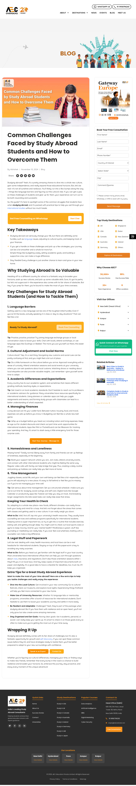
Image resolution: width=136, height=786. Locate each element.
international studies (16, 208)
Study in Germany (63, 726)
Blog (112, 13)
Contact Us (56, 651)
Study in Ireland (62, 722)
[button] (17, 175)
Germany (103, 247)
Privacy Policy (55, 779)
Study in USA (61, 704)
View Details (38, 760)
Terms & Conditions (69, 779)
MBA (82, 713)
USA (100, 231)
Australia (102, 242)
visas (15, 558)
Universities (36, 722)
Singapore (120, 226)
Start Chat (74, 218)
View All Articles (103, 403)
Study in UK (61, 708)
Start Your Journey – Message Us (45, 441)
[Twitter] (10, 726)
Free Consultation (114, 729)
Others (119, 247)
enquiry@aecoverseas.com (115, 723)
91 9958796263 (121, 7)
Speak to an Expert (38, 651)
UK (100, 226)
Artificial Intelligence (88, 708)
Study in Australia (63, 717)
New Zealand (121, 237)
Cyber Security (86, 722)
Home (34, 704)
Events (103, 13)
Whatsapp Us (102, 7)
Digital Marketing (87, 717)
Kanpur (102, 318)
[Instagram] (19, 726)
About (64, 13)
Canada (102, 237)
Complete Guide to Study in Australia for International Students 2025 (117, 393)
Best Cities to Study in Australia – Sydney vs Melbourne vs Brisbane (115, 368)
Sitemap (83, 779)
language (28, 239)
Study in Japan (62, 736)
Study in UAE (61, 731)
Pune (101, 324)
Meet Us (122, 13)
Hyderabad (104, 312)
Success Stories (38, 713)
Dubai (119, 231)
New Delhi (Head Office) (109, 306)
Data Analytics (86, 704)
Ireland (119, 242)
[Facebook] (15, 726)
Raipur (102, 330)
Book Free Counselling (69, 327)
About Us (35, 708)
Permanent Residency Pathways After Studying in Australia (117, 381)
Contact (35, 717)
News (93, 13)
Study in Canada (63, 713)
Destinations (80, 13)
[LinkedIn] (24, 726)
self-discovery (46, 639)
